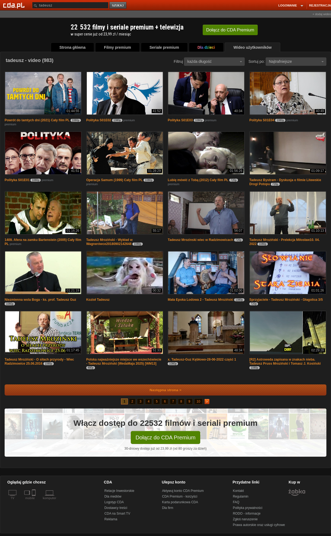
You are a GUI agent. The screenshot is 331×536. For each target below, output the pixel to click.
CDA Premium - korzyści (179, 496)
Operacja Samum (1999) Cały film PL (114, 180)
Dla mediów (113, 496)
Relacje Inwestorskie (119, 491)
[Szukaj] (70, 5)
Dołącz (230, 30)
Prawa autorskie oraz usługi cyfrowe (259, 525)
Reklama (110, 519)
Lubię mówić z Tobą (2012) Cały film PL (198, 180)
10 (198, 401)
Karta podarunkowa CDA (180, 502)
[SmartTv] (34, 501)
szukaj (118, 5)
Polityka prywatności (247, 508)
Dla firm (167, 508)
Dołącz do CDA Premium (165, 437)
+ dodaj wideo (322, 14)
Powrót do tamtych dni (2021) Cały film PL (37, 120)
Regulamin (240, 496)
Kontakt (238, 491)
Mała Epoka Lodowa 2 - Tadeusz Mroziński (200, 300)
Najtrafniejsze (296, 61)
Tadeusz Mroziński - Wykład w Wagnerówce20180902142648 (109, 242)
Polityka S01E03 (180, 120)
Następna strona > (161, 390)
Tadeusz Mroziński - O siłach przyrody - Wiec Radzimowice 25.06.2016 (39, 361)
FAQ (236, 502)
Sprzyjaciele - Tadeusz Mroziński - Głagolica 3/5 (286, 300)
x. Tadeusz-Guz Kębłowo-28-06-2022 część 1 (202, 359)
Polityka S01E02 (98, 120)
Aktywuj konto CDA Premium (182, 491)
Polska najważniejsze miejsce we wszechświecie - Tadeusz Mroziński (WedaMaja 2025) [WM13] (123, 361)
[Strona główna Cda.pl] (14, 5)
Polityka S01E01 (17, 180)
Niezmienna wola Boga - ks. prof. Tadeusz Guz (40, 300)
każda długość (214, 61)
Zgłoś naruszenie (245, 519)
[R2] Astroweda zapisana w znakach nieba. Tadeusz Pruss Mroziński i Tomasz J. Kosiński (285, 361)
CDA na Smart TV (117, 513)
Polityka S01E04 (261, 120)
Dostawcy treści (115, 508)
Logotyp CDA (114, 502)
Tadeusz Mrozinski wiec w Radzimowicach (200, 240)
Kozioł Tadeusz (98, 300)
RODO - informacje (246, 513)
